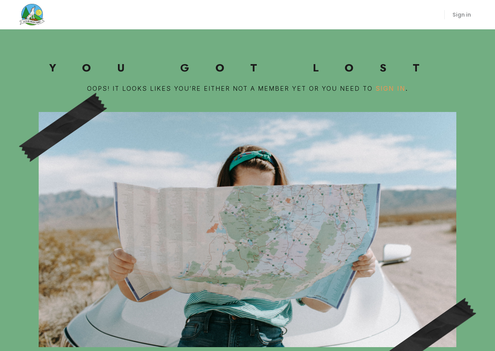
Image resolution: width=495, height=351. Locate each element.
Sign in (461, 15)
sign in (391, 88)
